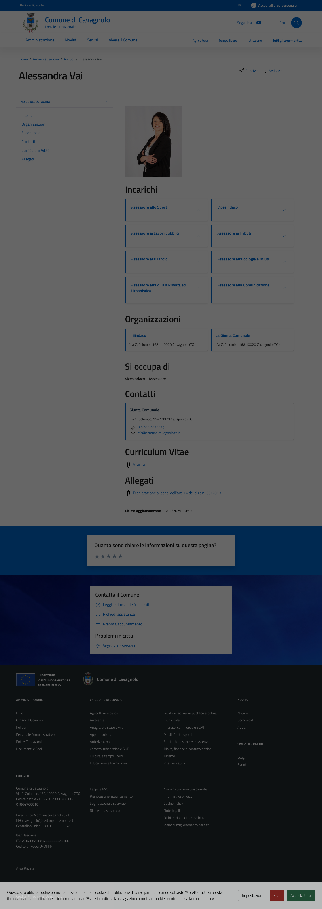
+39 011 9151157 (147, 427)
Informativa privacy (178, 796)
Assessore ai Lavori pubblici (155, 233)
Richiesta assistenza (105, 810)
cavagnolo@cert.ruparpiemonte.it (48, 820)
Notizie (242, 713)
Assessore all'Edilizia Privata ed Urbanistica (158, 288)
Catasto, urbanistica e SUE (109, 748)
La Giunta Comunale (233, 335)
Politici (21, 727)
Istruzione (255, 40)
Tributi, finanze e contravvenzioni (188, 748)
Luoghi (242, 757)
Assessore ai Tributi (234, 233)
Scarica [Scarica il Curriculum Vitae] (139, 464)
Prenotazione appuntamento (111, 796)
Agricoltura (200, 40)
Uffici (19, 713)
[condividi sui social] (248, 70)
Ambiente (97, 720)
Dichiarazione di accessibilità (184, 817)
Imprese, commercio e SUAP (184, 727)
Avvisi (241, 727)
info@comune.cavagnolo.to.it (47, 815)
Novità (70, 40)
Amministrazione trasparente (185, 789)
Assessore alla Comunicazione (243, 285)
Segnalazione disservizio (108, 803)
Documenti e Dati (29, 748)
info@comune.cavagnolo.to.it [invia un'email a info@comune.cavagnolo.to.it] (154, 432)
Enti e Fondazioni (29, 741)
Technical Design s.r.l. (46, 896)
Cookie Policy (173, 803)
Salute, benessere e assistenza (186, 741)
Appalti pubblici (101, 734)
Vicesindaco (227, 207)
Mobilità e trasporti (178, 734)
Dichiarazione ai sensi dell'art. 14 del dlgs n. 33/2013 (177, 493)
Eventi (242, 764)
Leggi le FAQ (99, 789)
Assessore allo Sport (149, 207)
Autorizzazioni (100, 741)
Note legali (172, 810)
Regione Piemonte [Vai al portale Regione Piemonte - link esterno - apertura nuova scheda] (32, 5)
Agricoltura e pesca (104, 713)
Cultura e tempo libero (106, 756)
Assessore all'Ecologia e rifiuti (243, 259)
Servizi (92, 40)
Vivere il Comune (123, 40)
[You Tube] (256, 22)
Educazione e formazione (108, 763)
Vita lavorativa (174, 763)
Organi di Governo (29, 720)
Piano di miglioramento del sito (186, 825)
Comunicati (245, 720)
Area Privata (25, 868)
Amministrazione (39, 40)
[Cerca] (296, 22)
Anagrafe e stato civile (106, 727)
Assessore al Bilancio (149, 259)
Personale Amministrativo (35, 734)
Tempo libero (228, 40)
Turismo (169, 756)
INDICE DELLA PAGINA (64, 102)
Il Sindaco (137, 335)
